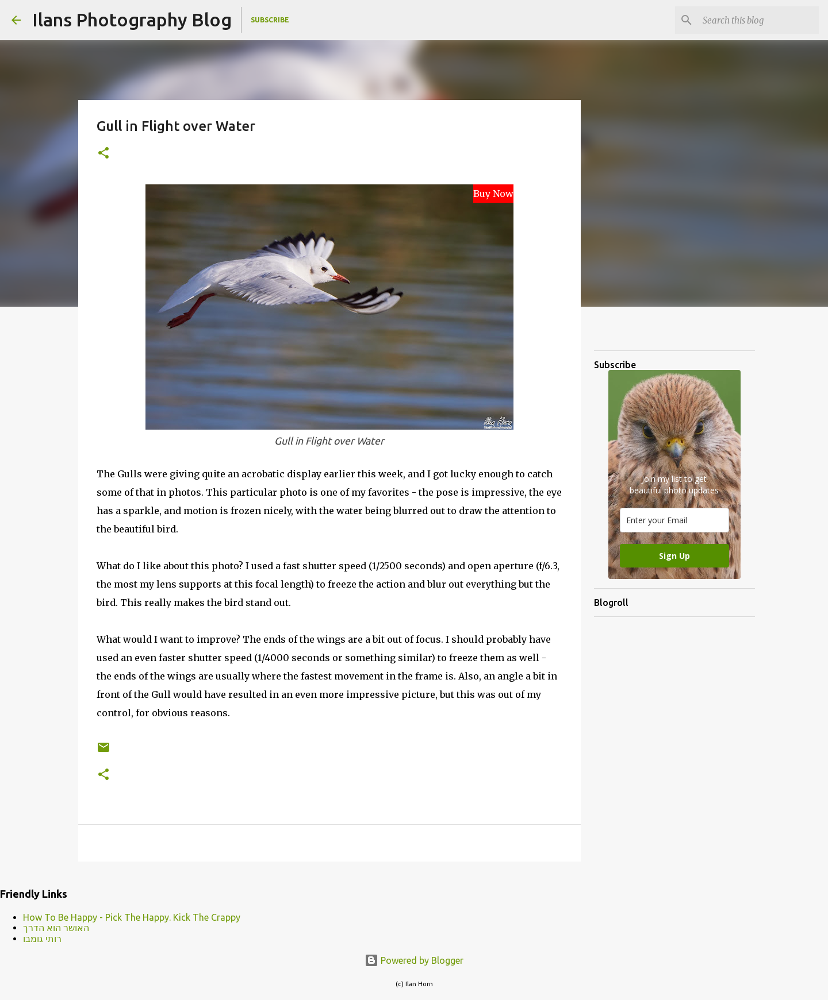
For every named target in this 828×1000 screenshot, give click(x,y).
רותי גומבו (42, 938)
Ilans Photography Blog (132, 19)
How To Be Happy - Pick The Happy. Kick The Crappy (131, 917)
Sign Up (674, 555)
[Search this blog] (758, 20)
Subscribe (270, 20)
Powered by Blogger (414, 960)
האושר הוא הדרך (56, 927)
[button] (103, 153)
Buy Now (493, 193)
